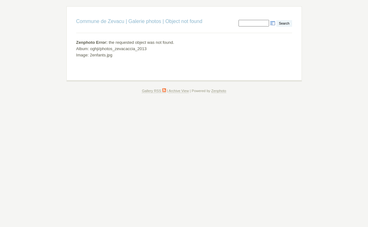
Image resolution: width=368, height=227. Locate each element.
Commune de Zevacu (100, 21)
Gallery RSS (154, 91)
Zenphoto (218, 91)
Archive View (179, 91)
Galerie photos (145, 21)
